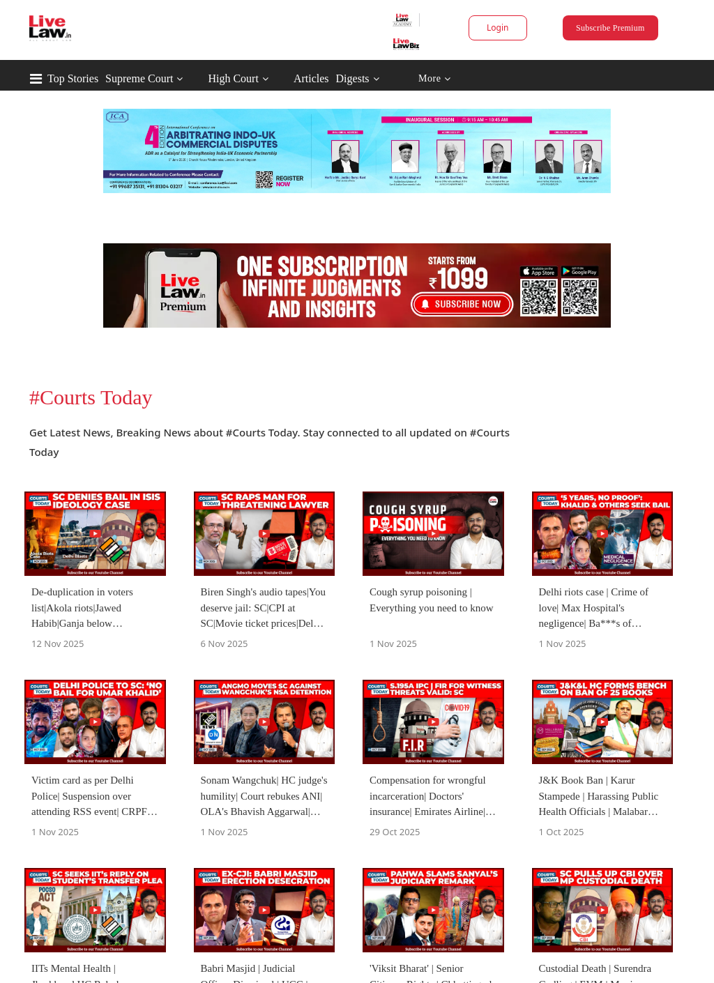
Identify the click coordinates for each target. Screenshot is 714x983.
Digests (353, 78)
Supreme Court (139, 78)
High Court (233, 78)
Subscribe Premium (610, 28)
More (434, 79)
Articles (311, 78)
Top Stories (72, 78)
